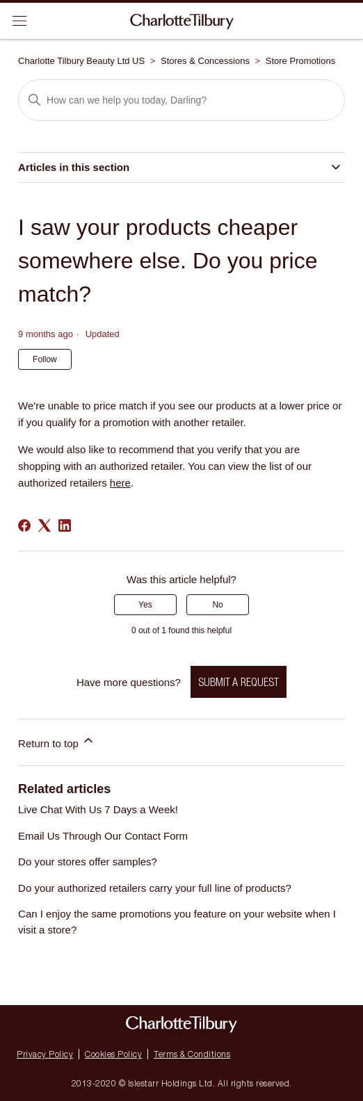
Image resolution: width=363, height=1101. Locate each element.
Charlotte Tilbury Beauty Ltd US (81, 61)
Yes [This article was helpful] (145, 605)
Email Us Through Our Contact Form (103, 836)
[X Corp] (44, 525)
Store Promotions (300, 61)
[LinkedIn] (64, 525)
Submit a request (238, 682)
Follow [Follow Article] (45, 359)
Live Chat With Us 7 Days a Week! (98, 809)
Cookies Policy (113, 1054)
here (120, 483)
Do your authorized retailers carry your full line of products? (154, 888)
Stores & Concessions (205, 61)
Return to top (56, 741)
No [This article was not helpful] (217, 605)
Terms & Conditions (192, 1054)
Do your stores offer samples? (87, 861)
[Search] (181, 100)
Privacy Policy (45, 1054)
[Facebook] (24, 525)
